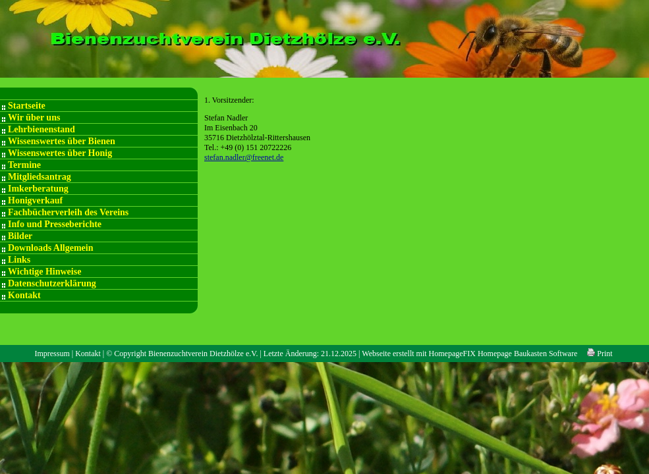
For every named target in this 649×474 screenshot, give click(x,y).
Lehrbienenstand (41, 129)
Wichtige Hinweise (44, 271)
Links (19, 260)
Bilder (20, 236)
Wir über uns (34, 117)
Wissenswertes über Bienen (61, 141)
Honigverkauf (35, 200)
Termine (24, 165)
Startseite (26, 106)
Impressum (51, 353)
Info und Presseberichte (54, 224)
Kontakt (24, 295)
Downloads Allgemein (51, 248)
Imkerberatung (38, 189)
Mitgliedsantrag (39, 177)
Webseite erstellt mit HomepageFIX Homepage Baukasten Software (469, 353)
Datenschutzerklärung (52, 283)
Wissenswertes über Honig (60, 153)
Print (599, 353)
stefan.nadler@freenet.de (243, 157)
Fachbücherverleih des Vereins (68, 212)
